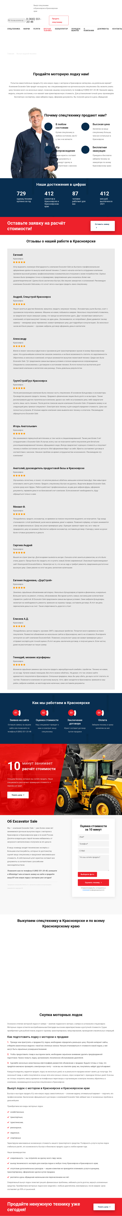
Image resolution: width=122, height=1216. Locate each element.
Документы (103, 29)
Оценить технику (93, 883)
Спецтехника (13, 29)
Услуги (36, 29)
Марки (26, 29)
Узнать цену (18, 795)
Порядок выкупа (75, 30)
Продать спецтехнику (57, 20)
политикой (86, 890)
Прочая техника (48, 30)
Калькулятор (61, 29)
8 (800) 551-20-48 (33, 20)
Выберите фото (87, 874)
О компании (89, 30)
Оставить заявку (102, 225)
